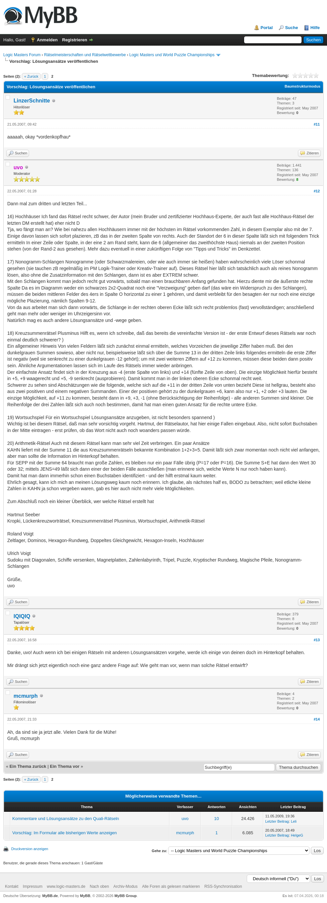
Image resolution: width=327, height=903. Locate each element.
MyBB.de (50, 896)
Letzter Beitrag (277, 821)
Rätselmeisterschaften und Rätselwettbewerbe (85, 55)
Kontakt (11, 886)
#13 (317, 640)
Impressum (32, 886)
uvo (185, 818)
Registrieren (74, 39)
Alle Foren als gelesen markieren (171, 886)
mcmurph (26, 696)
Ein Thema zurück (28, 766)
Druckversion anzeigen (29, 849)
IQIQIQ (22, 616)
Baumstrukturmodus (302, 86)
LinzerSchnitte (32, 100)
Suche (291, 27)
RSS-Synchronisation (223, 886)
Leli (294, 821)
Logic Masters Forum (22, 55)
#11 (317, 124)
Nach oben (99, 886)
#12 (317, 191)
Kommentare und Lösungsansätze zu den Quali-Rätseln (65, 818)
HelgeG (297, 835)
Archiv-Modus (125, 886)
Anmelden (47, 39)
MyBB (85, 896)
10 (216, 818)
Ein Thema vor (65, 766)
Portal (267, 27)
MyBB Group (125, 896)
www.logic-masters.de (66, 886)
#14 (317, 719)
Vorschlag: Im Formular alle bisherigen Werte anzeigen (64, 832)
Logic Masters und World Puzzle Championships (172, 55)
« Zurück (31, 76)
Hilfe (315, 27)
